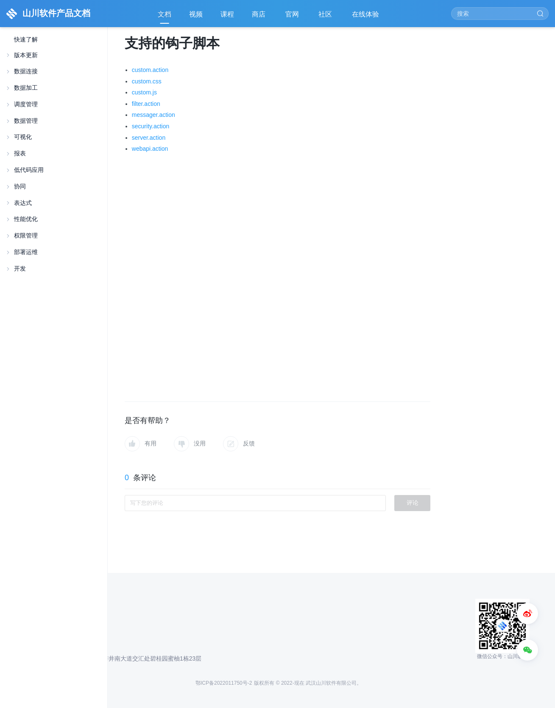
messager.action (153, 114)
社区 (326, 17)
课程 (227, 14)
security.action (150, 126)
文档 (164, 14)
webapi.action (150, 148)
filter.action (146, 103)
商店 (259, 17)
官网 (293, 17)
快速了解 (26, 39)
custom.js (144, 92)
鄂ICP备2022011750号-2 (223, 683)
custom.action (150, 69)
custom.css (147, 81)
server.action (148, 137)
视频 (196, 14)
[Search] (500, 13)
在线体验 (366, 17)
